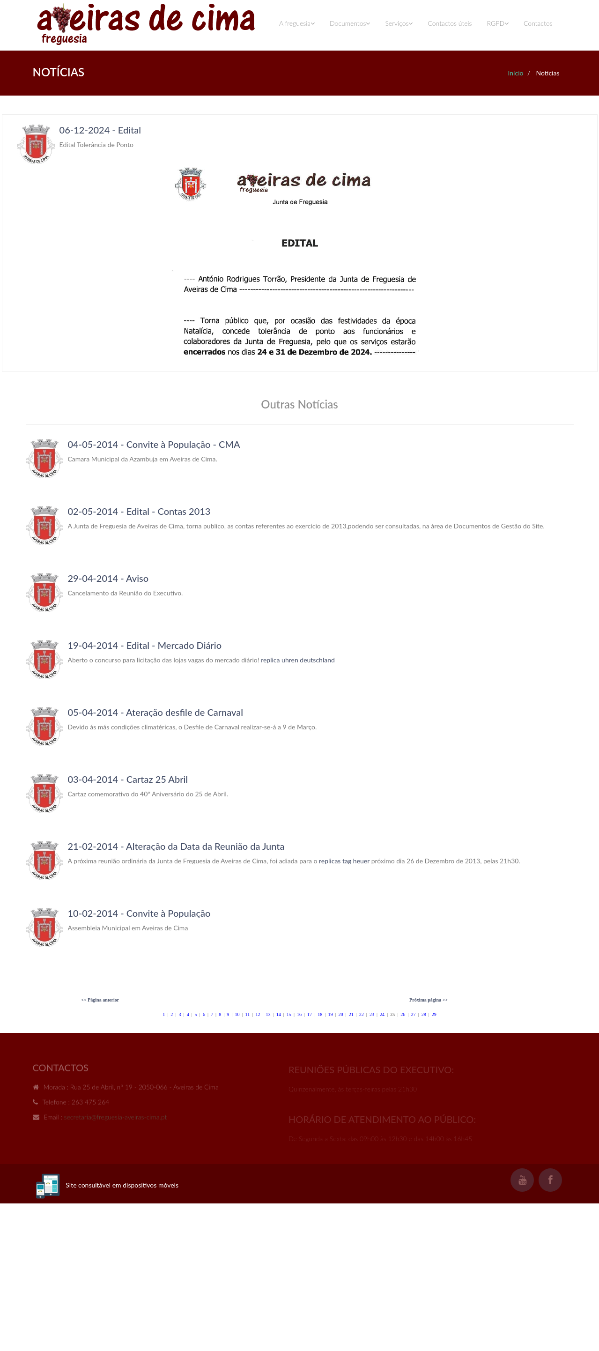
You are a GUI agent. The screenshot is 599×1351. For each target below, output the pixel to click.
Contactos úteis (450, 23)
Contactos (538, 23)
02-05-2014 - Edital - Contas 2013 (139, 511)
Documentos (350, 23)
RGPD (498, 23)
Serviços (399, 23)
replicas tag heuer (344, 861)
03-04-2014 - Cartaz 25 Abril (128, 779)
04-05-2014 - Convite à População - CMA (154, 444)
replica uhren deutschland (298, 660)
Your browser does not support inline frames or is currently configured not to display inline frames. (300, 243)
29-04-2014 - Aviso (108, 578)
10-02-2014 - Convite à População (139, 913)
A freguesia (297, 23)
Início (515, 73)
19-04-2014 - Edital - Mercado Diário (145, 645)
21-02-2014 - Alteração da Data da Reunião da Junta (176, 846)
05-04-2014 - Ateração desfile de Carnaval (155, 712)
